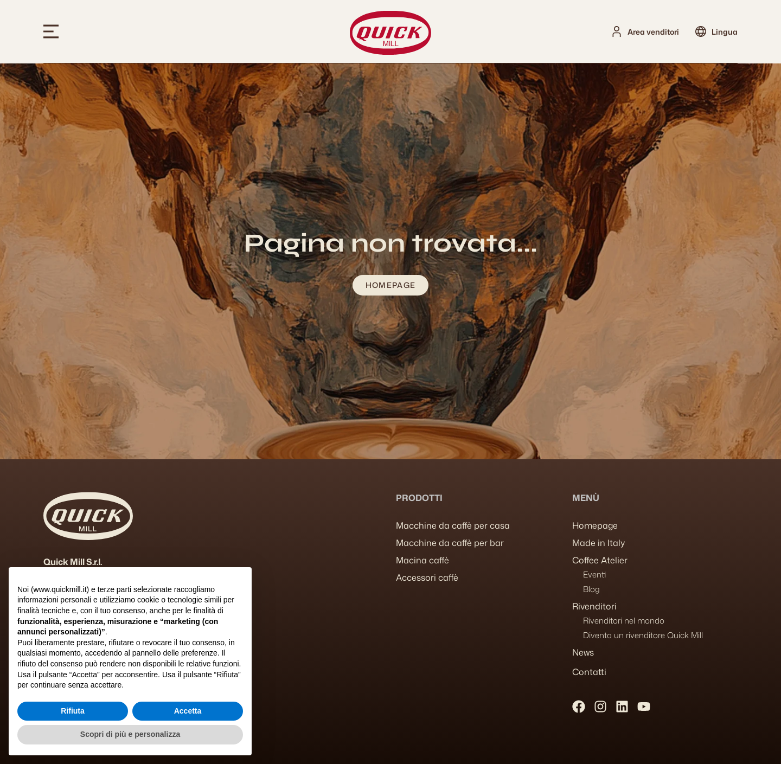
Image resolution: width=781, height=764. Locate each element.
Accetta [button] (188, 711)
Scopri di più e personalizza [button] (130, 734)
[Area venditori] (616, 31)
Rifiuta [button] (73, 711)
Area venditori (653, 32)
